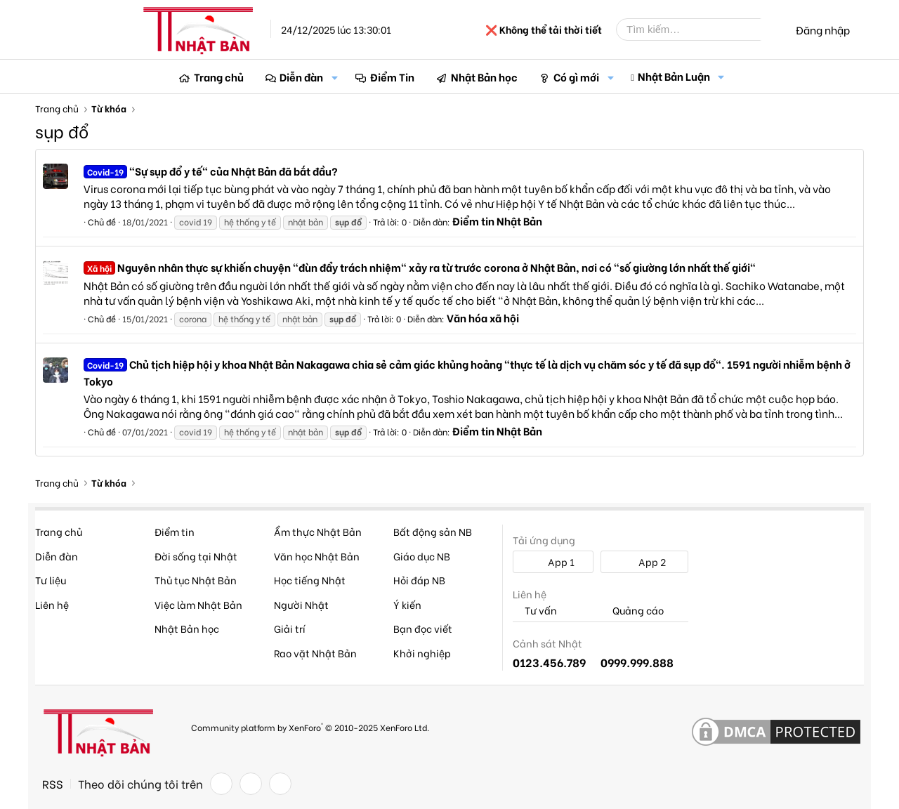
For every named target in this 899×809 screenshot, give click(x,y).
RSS (52, 784)
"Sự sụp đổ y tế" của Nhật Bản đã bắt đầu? (211, 170)
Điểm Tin (392, 76)
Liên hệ (52, 604)
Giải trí (290, 628)
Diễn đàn (301, 76)
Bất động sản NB (432, 531)
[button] (334, 77)
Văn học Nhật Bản (317, 555)
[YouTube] (280, 783)
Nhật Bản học (484, 76)
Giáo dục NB (421, 555)
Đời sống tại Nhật (196, 555)
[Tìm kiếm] (699, 29)
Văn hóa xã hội (483, 317)
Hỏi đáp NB (419, 579)
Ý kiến (407, 604)
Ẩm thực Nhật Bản (318, 531)
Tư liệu (50, 579)
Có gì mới (576, 76)
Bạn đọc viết (422, 628)
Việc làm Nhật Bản (198, 604)
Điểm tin (175, 531)
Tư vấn (535, 611)
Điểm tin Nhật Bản (497, 220)
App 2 (644, 561)
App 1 (553, 561)
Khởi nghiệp (422, 652)
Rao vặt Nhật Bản (315, 652)
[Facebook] (221, 783)
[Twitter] (250, 783)
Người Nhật (301, 604)
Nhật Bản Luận (674, 76)
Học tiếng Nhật (310, 579)
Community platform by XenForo (310, 726)
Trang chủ (219, 76)
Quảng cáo (632, 611)
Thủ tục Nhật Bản (196, 579)
